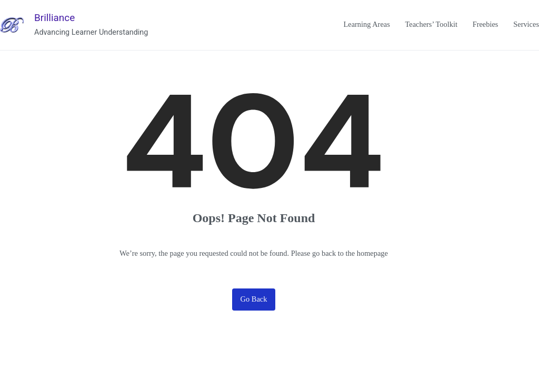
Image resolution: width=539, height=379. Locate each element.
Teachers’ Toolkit (431, 24)
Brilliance (54, 18)
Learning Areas (366, 24)
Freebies (485, 24)
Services (526, 24)
